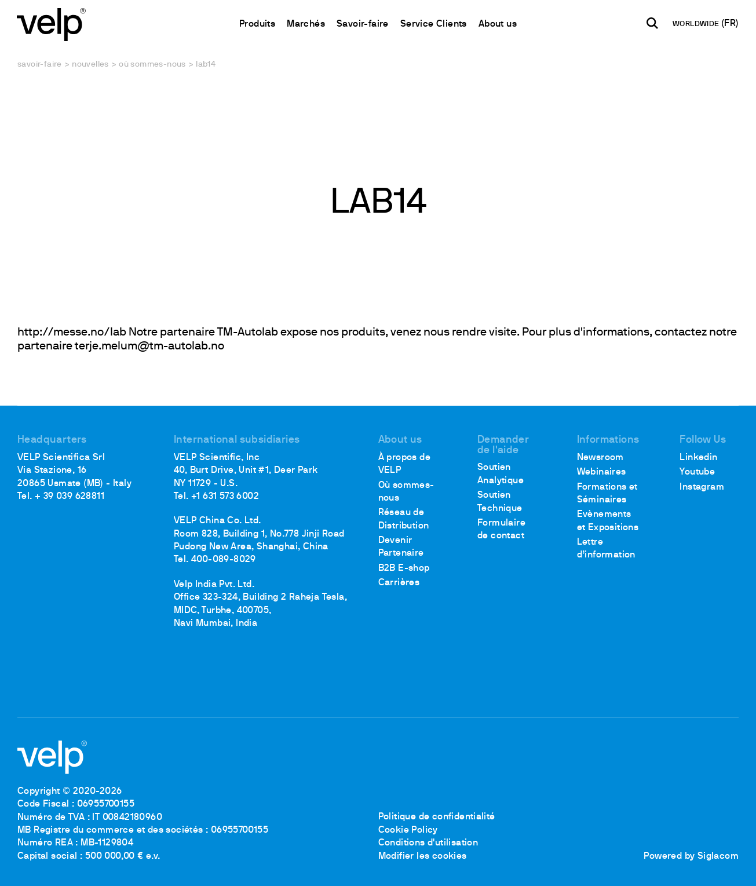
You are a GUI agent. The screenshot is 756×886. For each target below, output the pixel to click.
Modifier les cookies (422, 856)
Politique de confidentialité (436, 818)
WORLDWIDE (696, 24)
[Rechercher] (652, 24)
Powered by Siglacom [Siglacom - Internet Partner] (691, 856)
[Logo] (52, 23)
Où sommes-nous (152, 64)
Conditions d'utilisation (428, 843)
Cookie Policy (408, 830)
